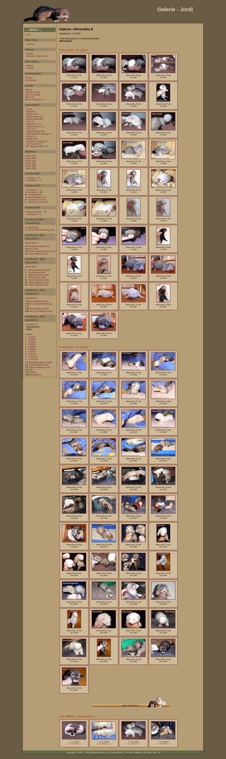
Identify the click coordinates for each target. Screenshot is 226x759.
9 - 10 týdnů (31, 356)
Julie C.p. (31, 129)
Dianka (29, 65)
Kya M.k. (30, 44)
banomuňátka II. (35, 197)
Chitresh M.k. (35, 195)
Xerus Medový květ (38, 309)
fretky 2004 (30, 158)
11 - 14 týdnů (31, 359)
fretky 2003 (30, 156)
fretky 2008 (30, 166)
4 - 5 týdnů (30, 344)
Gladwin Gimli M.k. (35, 131)
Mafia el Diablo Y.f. (34, 99)
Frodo (29, 109)
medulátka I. (31, 324)
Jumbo (32, 372)
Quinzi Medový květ (39, 301)
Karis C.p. (31, 136)
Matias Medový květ (39, 282)
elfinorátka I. (31, 266)
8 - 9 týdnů (30, 354)
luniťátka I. (32, 192)
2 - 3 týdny (30, 339)
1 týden (29, 334)
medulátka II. (31, 298)
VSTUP (74, 744)
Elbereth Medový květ (39, 270)
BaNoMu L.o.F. (33, 124)
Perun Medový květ (38, 285)
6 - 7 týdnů (30, 349)
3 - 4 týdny (30, 341)
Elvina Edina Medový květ (41, 230)
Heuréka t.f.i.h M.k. (37, 200)
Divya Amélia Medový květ (42, 251)
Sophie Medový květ (38, 275)
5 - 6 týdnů (30, 346)
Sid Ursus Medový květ (40, 311)
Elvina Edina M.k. (35, 119)
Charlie (30, 68)
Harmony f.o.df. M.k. (38, 202)
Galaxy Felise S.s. (35, 126)
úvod (27, 34)
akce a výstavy (32, 94)
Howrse (29, 77)
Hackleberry (35, 375)
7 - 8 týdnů (30, 351)
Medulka (30, 111)
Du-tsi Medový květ (38, 254)
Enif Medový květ (37, 277)
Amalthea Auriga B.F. (37, 141)
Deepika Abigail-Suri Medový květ (37, 247)
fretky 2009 (30, 168)
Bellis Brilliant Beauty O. (38, 134)
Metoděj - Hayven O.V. (37, 56)
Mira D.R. (29, 97)
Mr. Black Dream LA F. (37, 146)
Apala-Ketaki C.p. (35, 116)
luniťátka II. (32, 180)
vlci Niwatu (30, 80)
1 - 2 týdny (30, 337)
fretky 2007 (30, 163)
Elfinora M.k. (32, 114)
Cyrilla (29, 53)
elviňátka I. (32, 214)
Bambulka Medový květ (40, 362)
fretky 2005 (30, 161)
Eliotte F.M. (31, 139)
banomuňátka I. (34, 212)
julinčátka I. (32, 190)
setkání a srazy (32, 92)
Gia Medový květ (36, 272)
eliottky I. (31, 178)
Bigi (31, 370)
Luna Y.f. (30, 121)
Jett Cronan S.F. (34, 144)
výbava (28, 89)
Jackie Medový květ (39, 365)
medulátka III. (32, 227)
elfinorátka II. (31, 243)
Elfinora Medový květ (39, 367)
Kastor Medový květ (39, 280)
